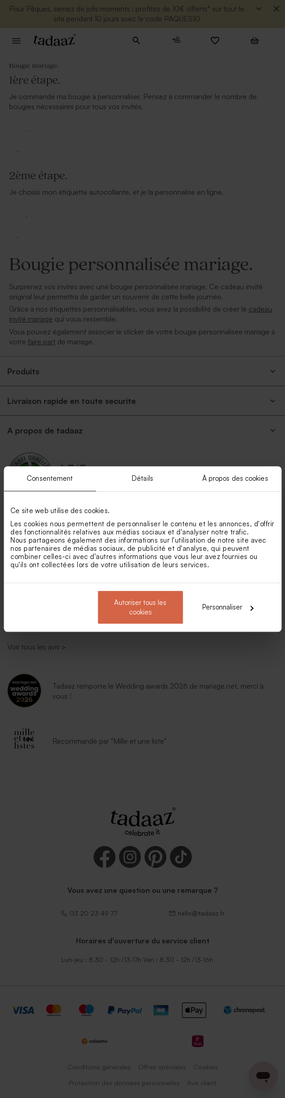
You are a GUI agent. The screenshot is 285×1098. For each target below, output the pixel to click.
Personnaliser (227, 607)
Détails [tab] (142, 478)
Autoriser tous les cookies (140, 607)
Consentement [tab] (50, 478)
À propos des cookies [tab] (235, 478)
